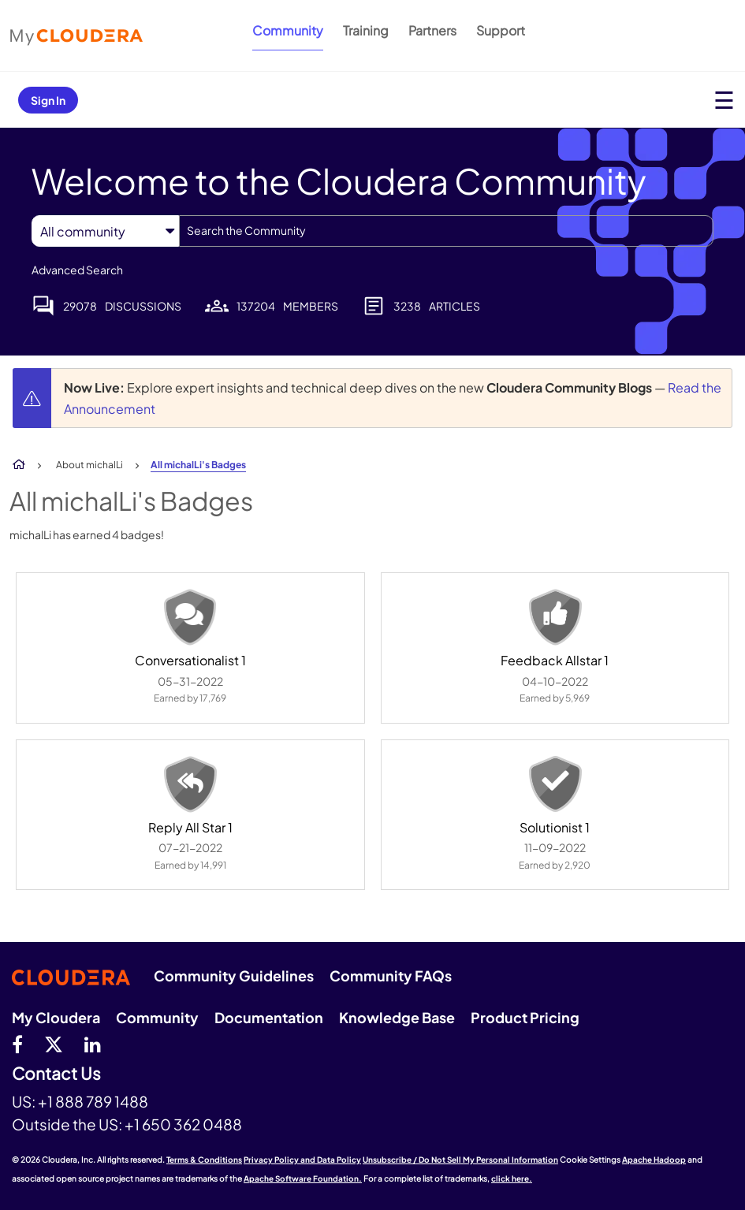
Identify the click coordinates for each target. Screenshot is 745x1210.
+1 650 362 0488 (183, 1124)
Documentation (268, 1017)
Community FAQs (391, 975)
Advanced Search (77, 269)
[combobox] (446, 231)
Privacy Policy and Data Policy (302, 1159)
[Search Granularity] (105, 231)
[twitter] (53, 1043)
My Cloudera (56, 1017)
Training (366, 30)
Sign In (48, 100)
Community (287, 30)
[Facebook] (17, 1043)
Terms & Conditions (204, 1159)
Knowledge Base (397, 1017)
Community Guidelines (234, 975)
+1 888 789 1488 (93, 1101)
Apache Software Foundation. (303, 1178)
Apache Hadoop (654, 1159)
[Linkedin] (92, 1043)
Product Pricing (525, 1017)
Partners (432, 30)
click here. (511, 1178)
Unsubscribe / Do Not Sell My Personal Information (460, 1159)
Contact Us (56, 1074)
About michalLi (89, 465)
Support (500, 30)
